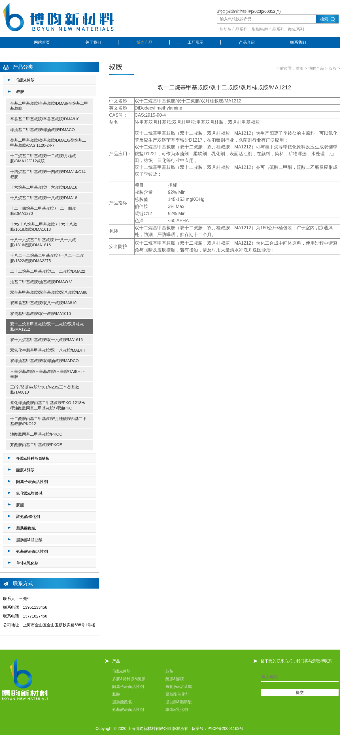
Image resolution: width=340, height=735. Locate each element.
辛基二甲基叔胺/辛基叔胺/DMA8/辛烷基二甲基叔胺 (49, 106)
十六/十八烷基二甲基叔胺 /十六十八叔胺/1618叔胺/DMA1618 (43, 227)
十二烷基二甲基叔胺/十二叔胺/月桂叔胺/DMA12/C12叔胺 (43, 158)
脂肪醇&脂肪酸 (178, 702)
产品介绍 (247, 42)
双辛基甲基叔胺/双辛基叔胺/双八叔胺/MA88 (48, 292)
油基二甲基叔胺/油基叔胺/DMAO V (41, 282)
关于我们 (93, 42)
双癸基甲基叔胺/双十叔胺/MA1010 (40, 313)
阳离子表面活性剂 (128, 686)
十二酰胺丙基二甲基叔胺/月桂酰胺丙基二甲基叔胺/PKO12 (48, 421)
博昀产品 (144, 42)
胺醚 (116, 694)
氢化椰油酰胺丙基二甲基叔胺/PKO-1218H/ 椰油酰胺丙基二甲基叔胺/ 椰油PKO (47, 405)
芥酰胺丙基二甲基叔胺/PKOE (36, 444)
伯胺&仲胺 (121, 671)
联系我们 (298, 42)
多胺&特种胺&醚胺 (128, 679)
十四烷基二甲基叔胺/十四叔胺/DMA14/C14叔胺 (48, 174)
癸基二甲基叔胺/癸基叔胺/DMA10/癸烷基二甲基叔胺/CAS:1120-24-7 (48, 143)
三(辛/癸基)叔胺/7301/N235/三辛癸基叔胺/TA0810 (44, 389)
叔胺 (333, 68)
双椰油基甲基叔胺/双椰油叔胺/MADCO (44, 360)
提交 (300, 692)
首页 (300, 68)
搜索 (324, 19)
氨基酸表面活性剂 (128, 709)
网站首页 (42, 42)
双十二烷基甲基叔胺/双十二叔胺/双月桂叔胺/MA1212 (47, 326)
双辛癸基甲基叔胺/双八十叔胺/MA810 (43, 303)
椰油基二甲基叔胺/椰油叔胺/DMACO (42, 129)
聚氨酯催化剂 (177, 694)
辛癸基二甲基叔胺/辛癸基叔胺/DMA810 (44, 119)
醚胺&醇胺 (174, 679)
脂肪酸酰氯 (122, 702)
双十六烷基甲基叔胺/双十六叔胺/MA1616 (46, 339)
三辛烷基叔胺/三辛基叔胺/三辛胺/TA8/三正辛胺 (47, 374)
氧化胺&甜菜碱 (178, 686)
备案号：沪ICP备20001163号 (218, 728)
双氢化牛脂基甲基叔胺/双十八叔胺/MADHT (48, 350)
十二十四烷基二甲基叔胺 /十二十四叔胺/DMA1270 (43, 211)
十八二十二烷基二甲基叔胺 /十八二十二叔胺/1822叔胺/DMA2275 (47, 258)
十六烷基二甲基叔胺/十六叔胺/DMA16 (43, 187)
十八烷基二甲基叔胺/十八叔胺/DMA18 (43, 198)
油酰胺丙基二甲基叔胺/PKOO (36, 434)
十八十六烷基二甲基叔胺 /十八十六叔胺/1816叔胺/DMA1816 (43, 242)
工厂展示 (195, 42)
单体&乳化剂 (176, 709)
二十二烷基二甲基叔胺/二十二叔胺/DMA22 (47, 271)
